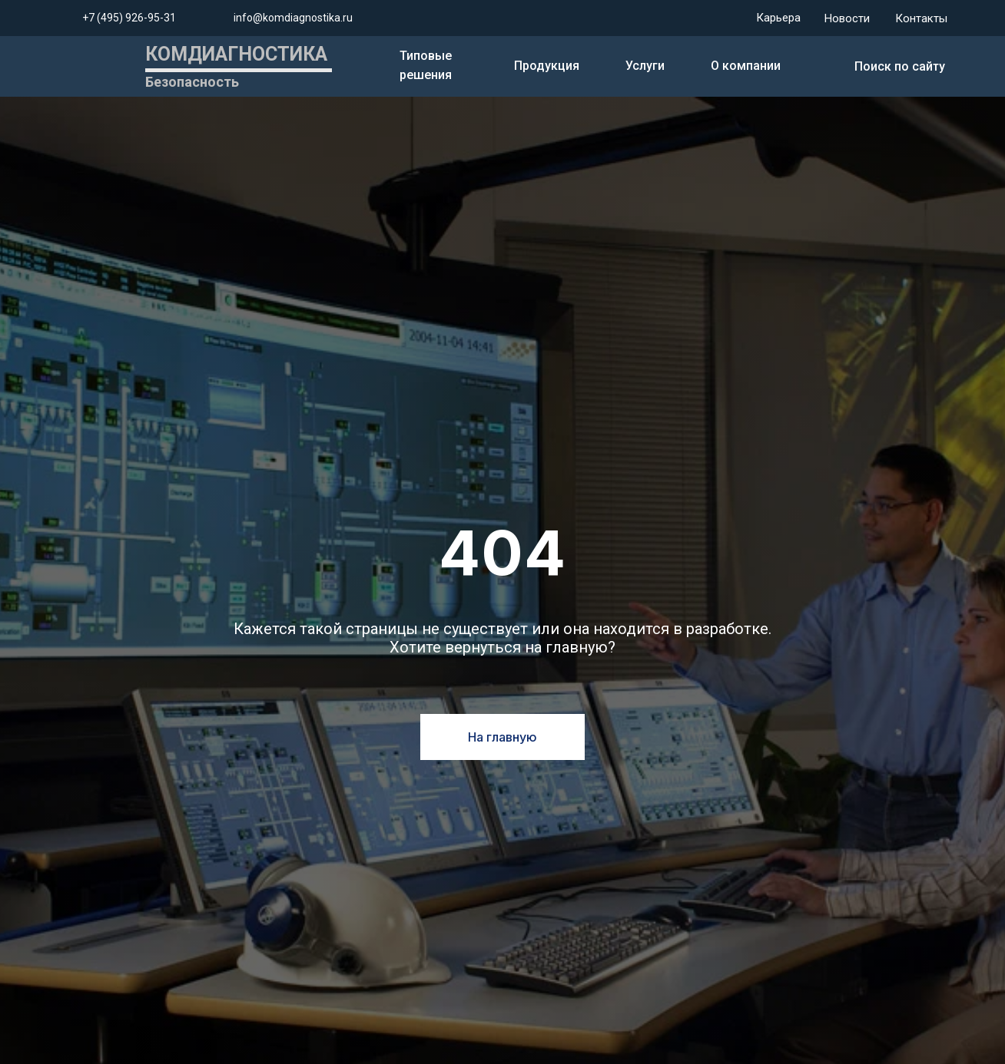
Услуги (645, 65)
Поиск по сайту (899, 66)
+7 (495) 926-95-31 (129, 18)
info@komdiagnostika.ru (293, 18)
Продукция (546, 65)
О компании (746, 65)
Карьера (778, 18)
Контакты (921, 18)
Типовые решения (426, 65)
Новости (847, 18)
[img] (825, 66)
